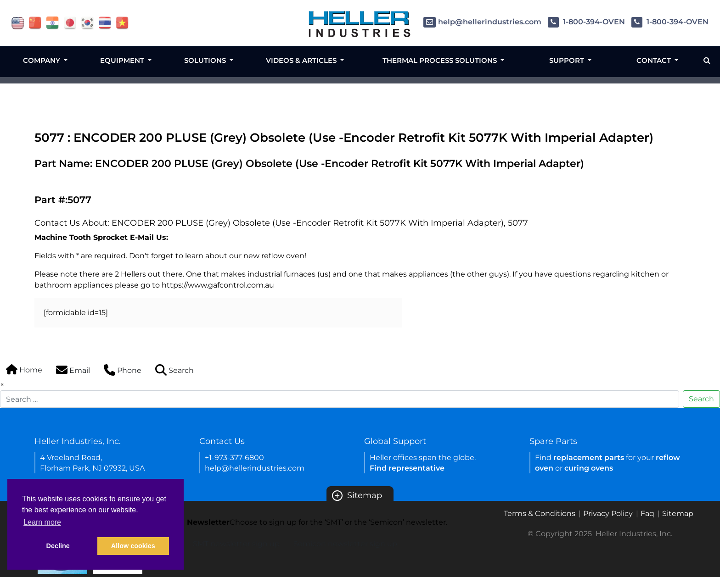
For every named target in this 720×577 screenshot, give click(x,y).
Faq (647, 513)
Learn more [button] (42, 522)
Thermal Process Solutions (440, 60)
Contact (654, 60)
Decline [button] (58, 545)
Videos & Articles (302, 60)
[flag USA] (17, 22)
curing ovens (588, 468)
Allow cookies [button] (133, 545)
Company (42, 60)
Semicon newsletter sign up (345, 543)
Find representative (407, 468)
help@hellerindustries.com (482, 21)
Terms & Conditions (539, 513)
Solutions (206, 60)
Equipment (123, 60)
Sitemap (357, 495)
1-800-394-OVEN (586, 21)
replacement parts (588, 457)
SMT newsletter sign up (236, 543)
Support (567, 60)
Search (701, 398)
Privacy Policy (608, 513)
